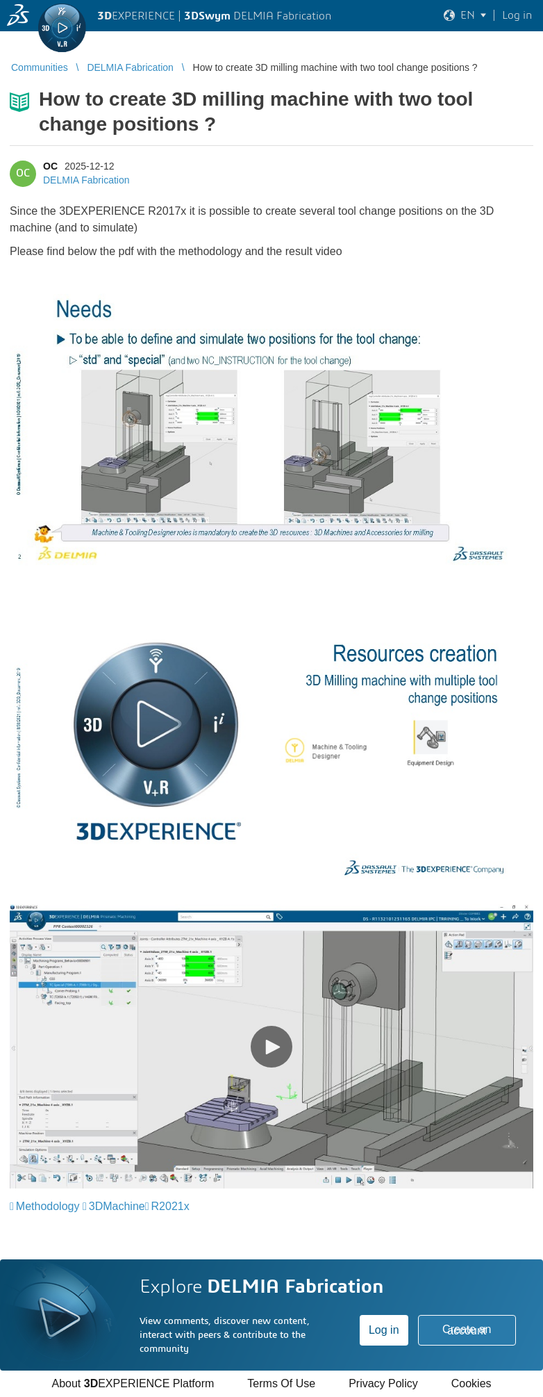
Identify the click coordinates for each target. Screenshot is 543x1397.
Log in (384, 1330)
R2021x (170, 1206)
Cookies (471, 1383)
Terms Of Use (281, 1383)
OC (50, 166)
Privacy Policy (383, 1383)
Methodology (48, 1206)
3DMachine (117, 1206)
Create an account (466, 1330)
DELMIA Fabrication (86, 180)
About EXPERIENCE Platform (132, 1383)
